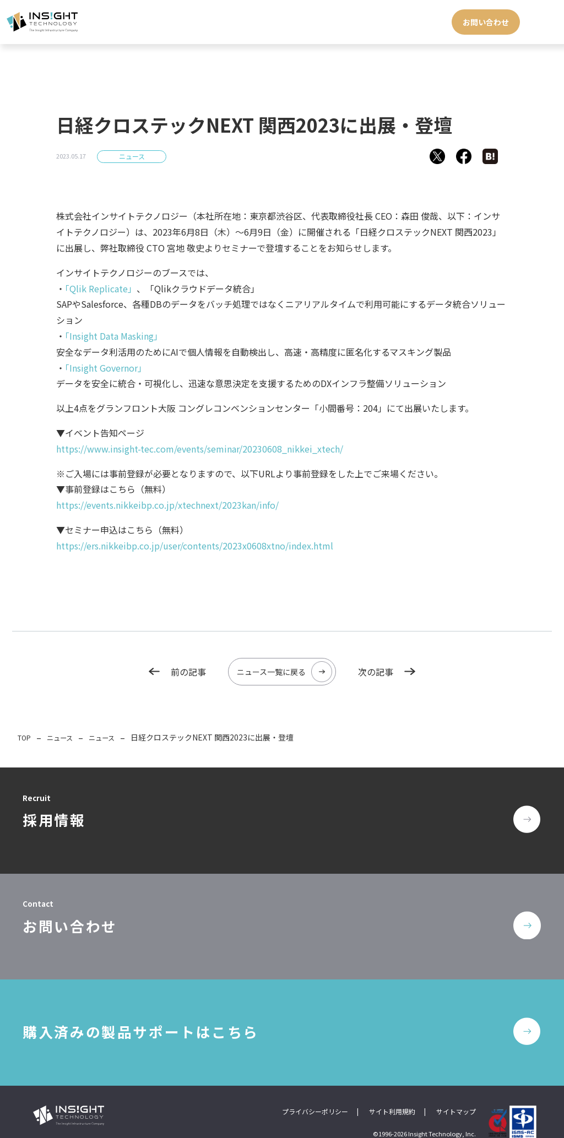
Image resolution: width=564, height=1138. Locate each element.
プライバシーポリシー (315, 1088)
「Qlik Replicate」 (101, 288)
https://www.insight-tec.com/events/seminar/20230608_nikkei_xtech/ (199, 448)
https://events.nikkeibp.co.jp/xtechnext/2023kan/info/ (167, 504)
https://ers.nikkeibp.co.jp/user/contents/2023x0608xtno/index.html (194, 545)
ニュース (132, 156)
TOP (26, 735)
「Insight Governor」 (106, 367)
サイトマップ (456, 1088)
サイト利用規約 (392, 1088)
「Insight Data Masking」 (113, 335)
